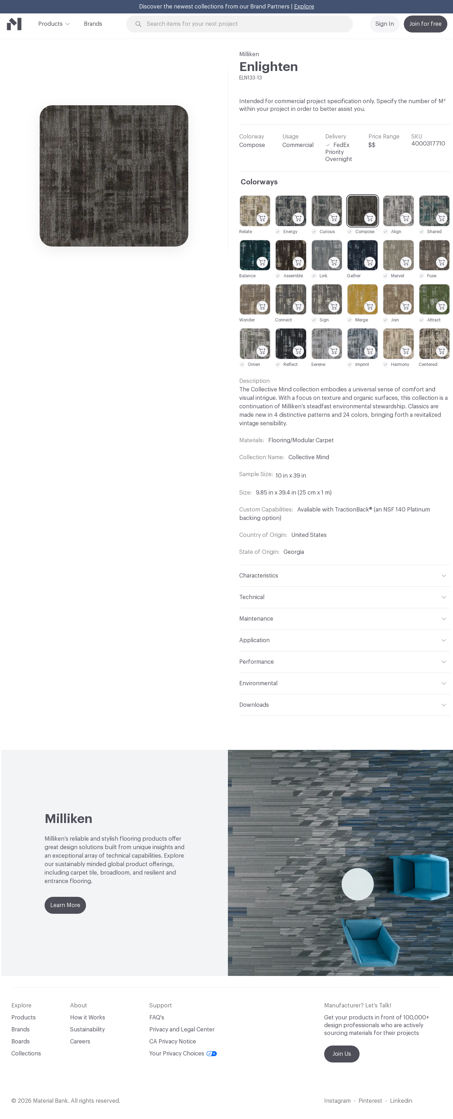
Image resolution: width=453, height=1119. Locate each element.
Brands (93, 24)
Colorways (259, 182)
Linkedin (401, 1101)
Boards (20, 1041)
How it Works (87, 1017)
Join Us (342, 1054)
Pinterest (370, 1101)
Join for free (425, 24)
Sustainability (87, 1029)
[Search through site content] (243, 24)
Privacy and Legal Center (181, 1029)
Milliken (249, 54)
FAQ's (156, 1017)
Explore (304, 7)
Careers (80, 1041)
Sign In (384, 24)
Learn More (65, 905)
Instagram (337, 1101)
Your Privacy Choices (183, 1054)
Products (50, 23)
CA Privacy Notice (172, 1041)
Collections (26, 1053)
